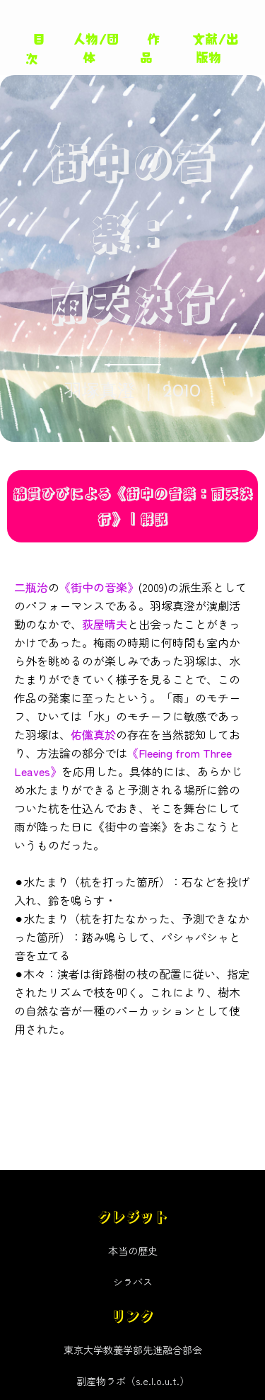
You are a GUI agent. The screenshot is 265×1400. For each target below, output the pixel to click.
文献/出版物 (215, 47)
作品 (150, 47)
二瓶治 (31, 587)
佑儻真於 (93, 734)
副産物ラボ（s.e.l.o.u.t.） (132, 1381)
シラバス (133, 1282)
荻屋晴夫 (104, 623)
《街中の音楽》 (99, 587)
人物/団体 (96, 47)
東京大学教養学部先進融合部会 (133, 1350)
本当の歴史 (133, 1251)
